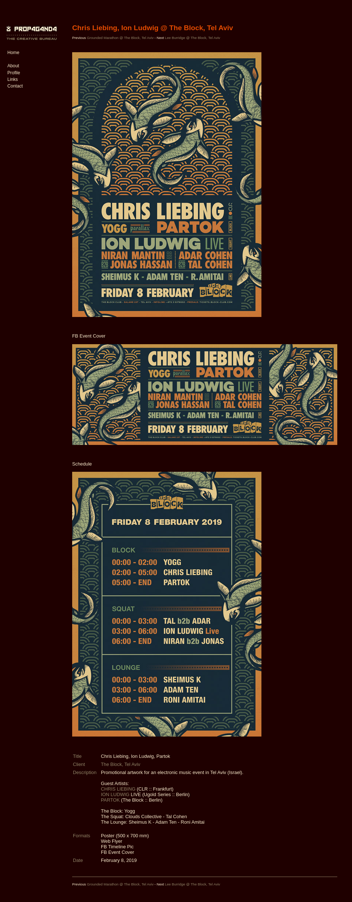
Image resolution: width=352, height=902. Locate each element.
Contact (15, 86)
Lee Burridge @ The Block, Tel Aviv (192, 38)
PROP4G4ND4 (30, 27)
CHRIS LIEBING (119, 789)
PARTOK (111, 800)
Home (13, 52)
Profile (13, 72)
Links (12, 79)
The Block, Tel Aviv (120, 764)
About (13, 65)
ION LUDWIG (116, 794)
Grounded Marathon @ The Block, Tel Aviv (121, 38)
